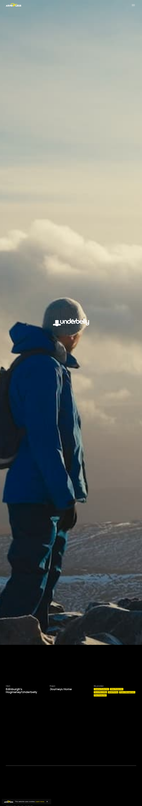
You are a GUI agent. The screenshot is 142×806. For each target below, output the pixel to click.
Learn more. (40, 801)
